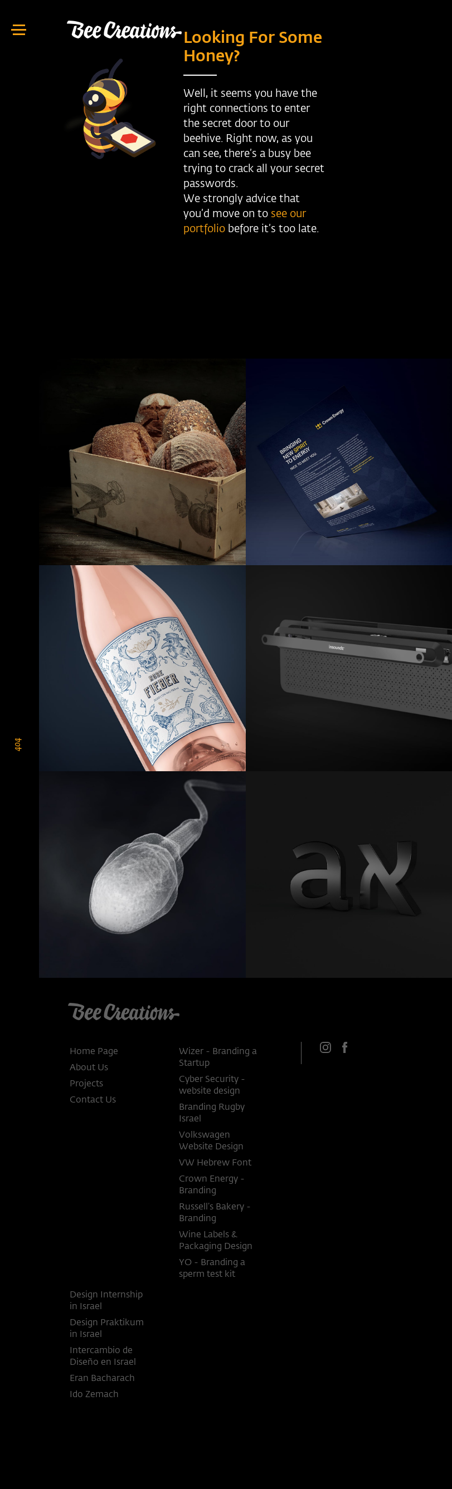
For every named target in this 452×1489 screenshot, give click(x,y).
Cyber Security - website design (212, 1085)
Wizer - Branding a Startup (218, 1057)
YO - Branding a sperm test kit (212, 1268)
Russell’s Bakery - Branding (215, 1213)
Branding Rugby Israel (212, 1113)
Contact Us (93, 1100)
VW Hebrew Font (215, 1163)
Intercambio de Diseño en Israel (103, 1356)
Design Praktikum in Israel (107, 1329)
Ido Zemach (94, 1394)
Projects (86, 1084)
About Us (89, 1068)
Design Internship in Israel (106, 1301)
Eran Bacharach (102, 1378)
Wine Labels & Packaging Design (215, 1241)
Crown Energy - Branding (212, 1185)
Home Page (94, 1051)
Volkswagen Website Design (211, 1141)
